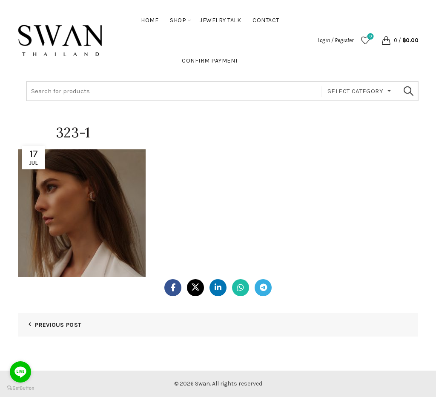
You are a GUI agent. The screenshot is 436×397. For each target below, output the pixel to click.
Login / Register (335, 40)
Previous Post (58, 324)
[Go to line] (20, 372)
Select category (355, 91)
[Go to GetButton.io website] (20, 388)
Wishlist (369, 37)
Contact (265, 20)
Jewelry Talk (220, 20)
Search (408, 91)
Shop (178, 20)
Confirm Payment (210, 60)
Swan (202, 383)
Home (149, 20)
